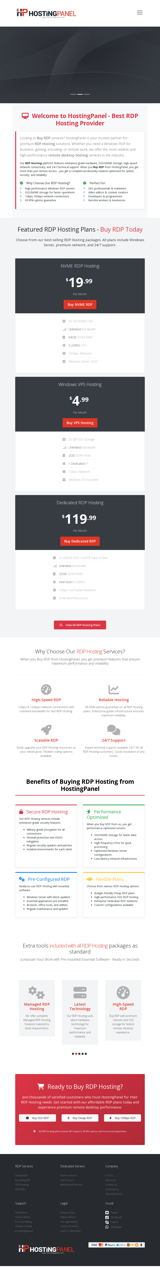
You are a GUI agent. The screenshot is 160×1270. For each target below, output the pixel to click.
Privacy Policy (67, 1212)
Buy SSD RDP (37, 1118)
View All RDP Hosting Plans (80, 625)
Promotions (111, 1189)
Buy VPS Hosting (80, 422)
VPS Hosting (22, 1184)
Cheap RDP (21, 1175)
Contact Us (111, 1184)
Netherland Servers (71, 1184)
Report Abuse (68, 1217)
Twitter (111, 1213)
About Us (110, 1180)
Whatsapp (113, 1227)
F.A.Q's (109, 1175)
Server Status (22, 1217)
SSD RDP (20, 1189)
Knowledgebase (24, 1231)
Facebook (113, 1217)
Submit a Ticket (23, 1226)
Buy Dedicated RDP (80, 541)
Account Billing (23, 1221)
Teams (111, 1222)
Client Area (21, 1212)
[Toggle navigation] (140, 12)
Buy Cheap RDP (80, 1118)
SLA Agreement (69, 1221)
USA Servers (67, 1180)
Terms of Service (69, 1226)
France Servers (68, 1175)
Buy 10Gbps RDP (122, 1118)
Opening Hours (113, 1193)
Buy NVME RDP (80, 304)
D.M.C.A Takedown (70, 1231)
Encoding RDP (23, 1180)
